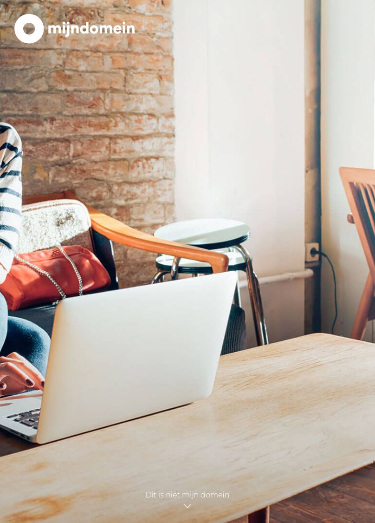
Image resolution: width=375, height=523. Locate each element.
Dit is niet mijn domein (187, 498)
